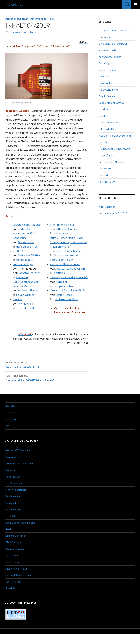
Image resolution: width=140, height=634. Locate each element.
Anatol (9, 529)
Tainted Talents (25, 308)
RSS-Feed (10, 405)
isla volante (61, 233)
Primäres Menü (135, 4)
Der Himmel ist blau (62, 224)
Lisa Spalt (10, 502)
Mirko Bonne (26, 242)
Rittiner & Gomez (66, 229)
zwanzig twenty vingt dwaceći (69, 277)
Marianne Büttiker (29, 255)
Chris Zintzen (63, 294)
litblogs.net (14, 4)
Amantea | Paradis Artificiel (46, 364)
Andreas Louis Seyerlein (70, 268)
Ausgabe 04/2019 (15, 19)
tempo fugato (24, 259)
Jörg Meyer (11, 555)
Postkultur (105, 115)
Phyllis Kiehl (25, 303)
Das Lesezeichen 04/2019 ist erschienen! (46, 378)
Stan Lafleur (12, 588)
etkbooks (24, 229)
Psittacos (104, 37)
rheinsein (104, 76)
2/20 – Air (19, 251)
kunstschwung (107, 69)
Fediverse (10, 412)
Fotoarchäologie (23, 264)
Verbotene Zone (108, 89)
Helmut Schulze (14, 456)
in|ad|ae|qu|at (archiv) (111, 102)
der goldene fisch (27, 246)
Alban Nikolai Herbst (17, 568)
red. (7, 426)
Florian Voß (11, 469)
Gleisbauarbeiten (108, 122)
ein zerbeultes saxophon (65, 264)
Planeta (17, 299)
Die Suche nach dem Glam (113, 43)
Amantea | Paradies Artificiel (68, 290)
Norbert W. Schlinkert (69, 251)
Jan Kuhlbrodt (13, 581)
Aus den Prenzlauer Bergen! (115, 135)
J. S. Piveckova (13, 483)
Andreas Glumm (28, 290)
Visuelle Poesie (107, 50)
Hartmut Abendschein (18, 575)
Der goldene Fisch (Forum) (20, 522)
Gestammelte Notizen (111, 161)
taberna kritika (25, 233)
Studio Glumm (25, 294)
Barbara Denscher (28, 272)
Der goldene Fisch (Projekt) (114, 30)
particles (59, 272)
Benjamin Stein (13, 496)
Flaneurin (22, 277)
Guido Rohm (12, 562)
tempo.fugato (106, 155)
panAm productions (66, 299)
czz (34, 32)
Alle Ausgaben (107, 206)
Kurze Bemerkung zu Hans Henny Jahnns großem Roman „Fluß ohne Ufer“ (68, 242)
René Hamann (13, 476)
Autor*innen (12, 419)
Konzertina (20, 237)
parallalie (104, 109)
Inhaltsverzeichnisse (40, 19)
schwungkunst (107, 83)
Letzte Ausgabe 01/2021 (113, 213)
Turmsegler (105, 63)
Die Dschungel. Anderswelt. (115, 148)
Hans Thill (61, 281)
